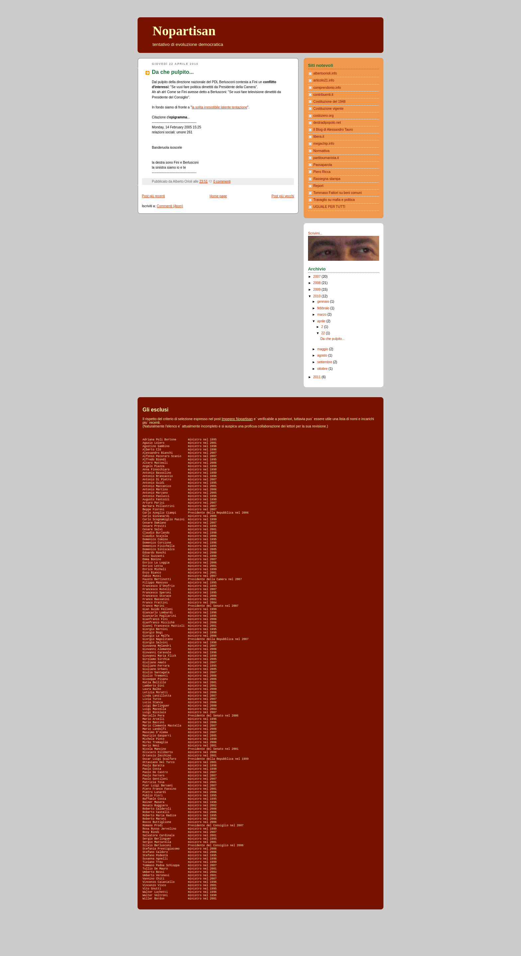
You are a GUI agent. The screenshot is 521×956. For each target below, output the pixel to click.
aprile (321, 321)
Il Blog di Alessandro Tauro (333, 129)
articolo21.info (323, 80)
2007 (317, 276)
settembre (325, 362)
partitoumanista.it (326, 158)
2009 (317, 289)
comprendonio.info (327, 87)
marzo (322, 314)
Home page (218, 196)
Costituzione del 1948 (329, 101)
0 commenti (222, 181)
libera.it (318, 136)
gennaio (323, 301)
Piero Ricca (322, 172)
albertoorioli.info (325, 73)
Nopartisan (184, 31)
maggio (323, 349)
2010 (317, 296)
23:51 (203, 181)
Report (318, 186)
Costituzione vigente (328, 108)
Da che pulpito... (173, 72)
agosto (322, 355)
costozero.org (323, 115)
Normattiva (321, 151)
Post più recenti (153, 196)
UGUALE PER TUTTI (329, 207)
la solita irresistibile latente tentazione (219, 107)
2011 (317, 377)
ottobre (323, 369)
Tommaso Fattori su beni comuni (337, 193)
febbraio (323, 308)
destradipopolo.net (327, 122)
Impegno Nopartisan (237, 419)
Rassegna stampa (326, 179)
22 (323, 333)
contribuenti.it (323, 94)
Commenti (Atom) (170, 206)
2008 (317, 283)
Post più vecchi (282, 196)
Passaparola (322, 165)
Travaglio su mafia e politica (334, 200)
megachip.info (323, 143)
